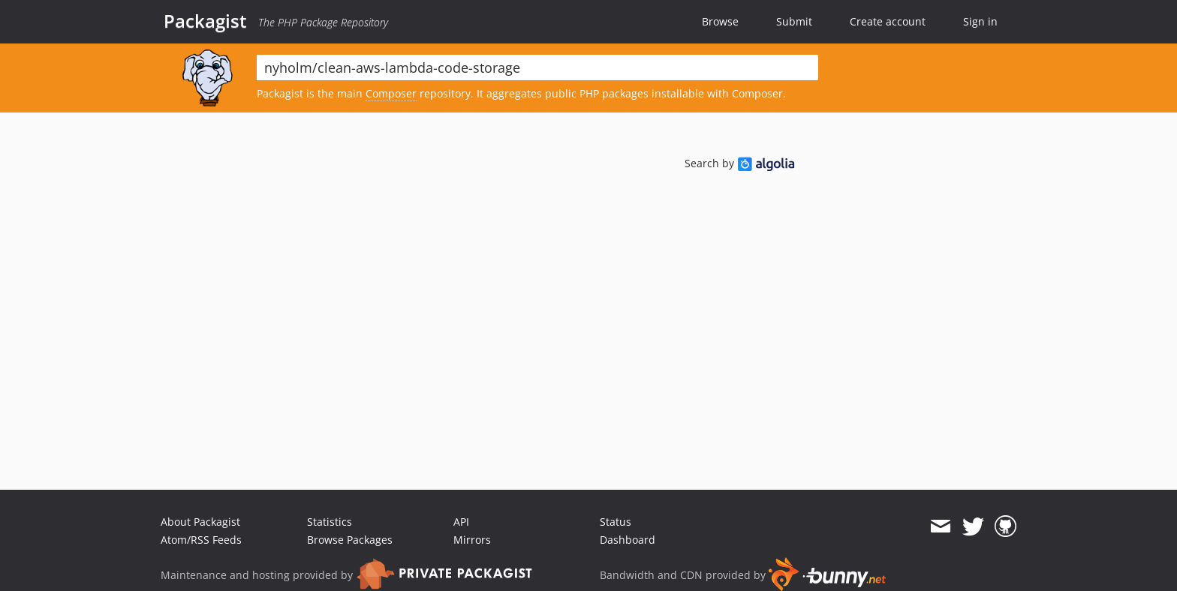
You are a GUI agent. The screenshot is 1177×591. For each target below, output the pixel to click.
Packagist (205, 21)
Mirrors (472, 539)
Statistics (329, 521)
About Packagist (200, 521)
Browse (720, 21)
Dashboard (627, 539)
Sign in (980, 21)
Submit (794, 21)
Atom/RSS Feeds (201, 539)
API (461, 521)
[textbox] (537, 67)
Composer (391, 93)
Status (615, 521)
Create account (888, 21)
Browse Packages (350, 539)
